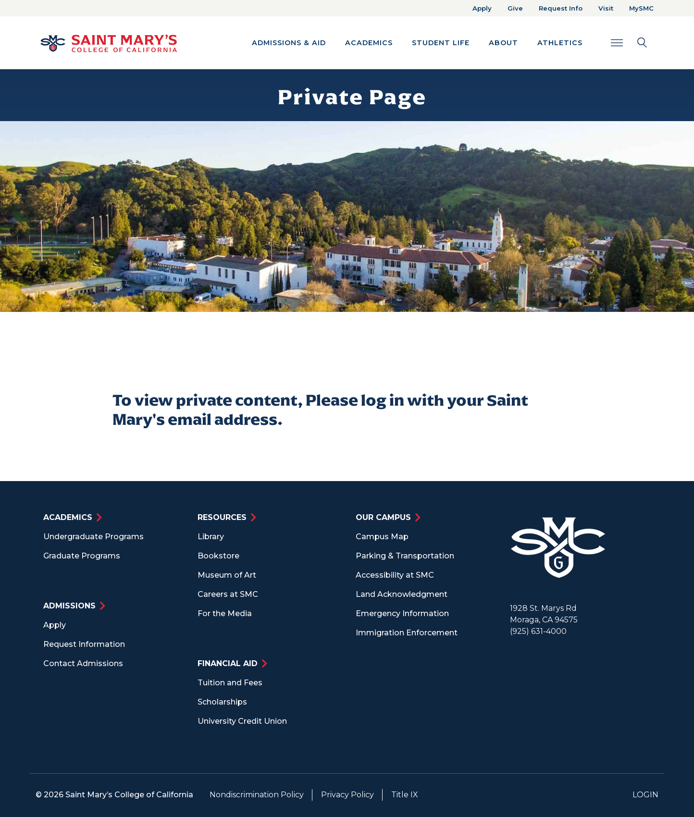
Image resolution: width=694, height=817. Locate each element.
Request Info (560, 8)
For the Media (225, 613)
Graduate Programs (81, 555)
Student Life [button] (441, 42)
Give (515, 8)
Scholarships (222, 701)
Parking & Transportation (405, 555)
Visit (605, 8)
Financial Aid (228, 663)
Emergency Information (402, 613)
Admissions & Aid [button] (289, 42)
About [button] (503, 42)
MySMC (641, 8)
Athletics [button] (559, 42)
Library (211, 536)
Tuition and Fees (230, 682)
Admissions (69, 605)
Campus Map (382, 536)
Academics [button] (369, 42)
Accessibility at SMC (395, 575)
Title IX (404, 794)
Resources (222, 517)
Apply (482, 8)
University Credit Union (242, 721)
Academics (67, 517)
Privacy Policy (347, 794)
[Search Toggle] (629, 42)
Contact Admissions (83, 663)
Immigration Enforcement (407, 632)
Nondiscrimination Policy (257, 794)
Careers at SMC (228, 594)
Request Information (84, 644)
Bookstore (218, 555)
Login (645, 794)
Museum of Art (227, 575)
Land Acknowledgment (401, 594)
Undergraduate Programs (93, 536)
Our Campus (383, 517)
